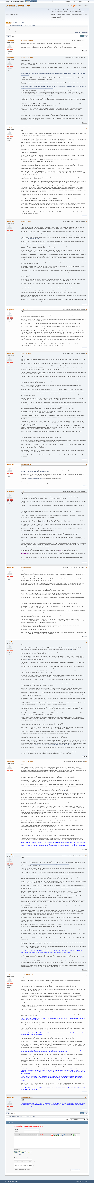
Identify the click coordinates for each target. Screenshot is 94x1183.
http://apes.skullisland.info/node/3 (35, 478)
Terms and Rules (82, 1181)
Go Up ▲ (87, 1181)
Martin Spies (10, 40)
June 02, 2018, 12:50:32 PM (26, 221)
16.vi (28, 659)
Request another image (27, 1154)
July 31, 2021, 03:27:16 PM (26, 567)
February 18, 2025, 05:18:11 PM (27, 974)
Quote (84, 50)
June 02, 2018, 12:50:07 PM (26, 127)
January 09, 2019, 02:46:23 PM (27, 309)
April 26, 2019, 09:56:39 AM (26, 353)
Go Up (7, 1113)
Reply (82, 36)
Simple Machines (15, 1181)
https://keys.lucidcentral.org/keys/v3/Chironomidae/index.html (35, 471)
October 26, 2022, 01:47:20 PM (27, 761)
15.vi (42, 599)
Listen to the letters (18, 1154)
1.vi (72, 649)
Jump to (68, 1119)
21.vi (69, 874)
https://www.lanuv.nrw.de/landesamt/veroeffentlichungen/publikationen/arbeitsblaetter (54, 744)
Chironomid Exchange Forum (18, 6)
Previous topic (77, 32)
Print (86, 36)
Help (77, 1181)
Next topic (84, 32)
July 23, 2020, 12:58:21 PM (26, 491)
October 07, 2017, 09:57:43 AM (27, 57)
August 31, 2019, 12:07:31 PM (26, 464)
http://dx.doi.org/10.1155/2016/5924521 (30, 238)
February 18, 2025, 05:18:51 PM (27, 1097)
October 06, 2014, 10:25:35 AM (27, 40)
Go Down (8, 36)
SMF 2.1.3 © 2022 (8, 1181)
